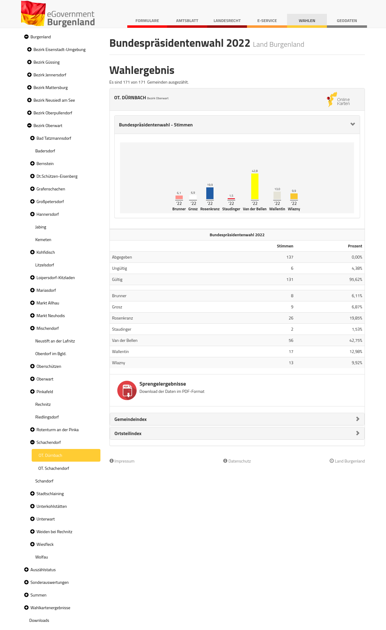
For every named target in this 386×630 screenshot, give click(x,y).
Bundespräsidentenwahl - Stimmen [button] (156, 124)
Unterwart (45, 519)
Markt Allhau (47, 303)
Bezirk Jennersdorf (49, 75)
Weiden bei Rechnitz (54, 531)
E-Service (267, 20)
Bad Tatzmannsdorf (53, 138)
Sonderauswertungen (49, 582)
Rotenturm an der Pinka (57, 429)
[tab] (237, 125)
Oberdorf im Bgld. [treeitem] (50, 353)
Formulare (147, 20)
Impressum (122, 461)
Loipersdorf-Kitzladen (55, 277)
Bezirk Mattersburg (50, 87)
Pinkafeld (44, 391)
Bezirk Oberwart (47, 125)
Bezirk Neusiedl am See (54, 100)
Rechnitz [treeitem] (43, 404)
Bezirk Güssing (46, 62)
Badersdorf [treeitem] (45, 151)
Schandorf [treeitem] (44, 481)
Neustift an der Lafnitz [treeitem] (55, 341)
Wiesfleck (45, 544)
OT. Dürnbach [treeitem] (50, 455)
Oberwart (44, 379)
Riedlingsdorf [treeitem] (47, 417)
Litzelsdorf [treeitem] (44, 265)
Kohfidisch (45, 252)
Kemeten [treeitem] (43, 239)
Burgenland (40, 36)
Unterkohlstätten (51, 506)
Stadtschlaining (50, 493)
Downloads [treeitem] (39, 620)
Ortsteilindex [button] (128, 433)
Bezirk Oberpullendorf (52, 113)
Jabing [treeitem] (40, 227)
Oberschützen (48, 366)
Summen (38, 595)
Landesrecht (227, 20)
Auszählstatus (43, 569)
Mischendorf (47, 328)
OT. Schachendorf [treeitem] (53, 468)
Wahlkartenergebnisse (50, 607)
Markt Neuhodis (50, 315)
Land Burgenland (347, 461)
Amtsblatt (187, 20)
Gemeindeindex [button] (131, 419)
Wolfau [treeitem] (41, 557)
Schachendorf (48, 442)
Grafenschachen (50, 189)
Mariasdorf (46, 290)
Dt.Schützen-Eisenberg (57, 176)
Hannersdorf (47, 214)
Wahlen (307, 20)
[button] (26, 37)
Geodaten (347, 20)
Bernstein (45, 163)
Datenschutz (237, 461)
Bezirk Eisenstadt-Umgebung (59, 49)
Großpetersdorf (50, 201)
